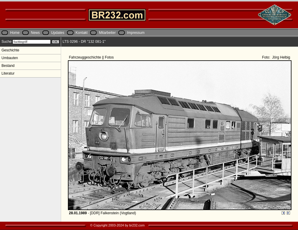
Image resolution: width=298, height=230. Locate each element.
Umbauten (9, 58)
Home (15, 33)
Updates (57, 33)
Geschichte (10, 50)
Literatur (8, 73)
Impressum (135, 33)
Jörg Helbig (280, 57)
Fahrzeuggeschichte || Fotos (92, 57)
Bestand (8, 66)
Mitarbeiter (107, 33)
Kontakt (82, 33)
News (35, 33)
